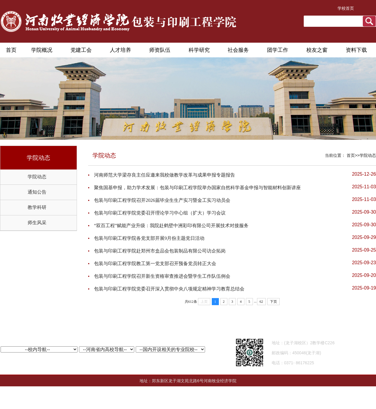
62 (261, 302)
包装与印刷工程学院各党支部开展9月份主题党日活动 (149, 238)
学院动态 (37, 176)
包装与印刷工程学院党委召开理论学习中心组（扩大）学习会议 (160, 212)
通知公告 (37, 191)
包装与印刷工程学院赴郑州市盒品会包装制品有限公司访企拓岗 (160, 250)
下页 (273, 302)
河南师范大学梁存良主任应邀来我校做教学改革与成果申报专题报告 (164, 174)
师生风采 (37, 222)
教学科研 (37, 207)
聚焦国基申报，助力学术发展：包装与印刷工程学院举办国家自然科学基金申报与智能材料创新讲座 (197, 187)
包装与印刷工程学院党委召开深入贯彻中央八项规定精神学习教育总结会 (169, 288)
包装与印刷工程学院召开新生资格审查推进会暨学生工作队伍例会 (162, 276)
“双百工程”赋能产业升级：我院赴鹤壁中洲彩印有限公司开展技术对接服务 (171, 225)
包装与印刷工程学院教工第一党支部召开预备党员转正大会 (155, 263)
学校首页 (346, 8)
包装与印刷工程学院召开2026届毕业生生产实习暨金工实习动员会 (162, 200)
